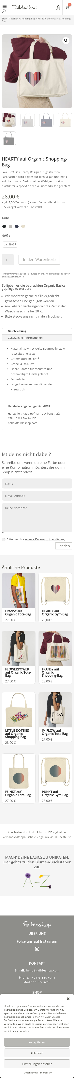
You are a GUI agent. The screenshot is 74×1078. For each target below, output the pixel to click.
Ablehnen (37, 1053)
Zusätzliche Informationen (25, 338)
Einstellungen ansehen (37, 1064)
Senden (63, 546)
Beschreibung (17, 331)
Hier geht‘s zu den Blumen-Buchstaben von (37, 864)
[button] (68, 999)
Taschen (13, 18)
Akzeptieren (37, 1042)
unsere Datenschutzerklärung (45, 539)
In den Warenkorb (39, 259)
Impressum (46, 1072)
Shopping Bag (28, 18)
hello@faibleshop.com (42, 970)
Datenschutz (31, 1072)
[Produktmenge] (8, 259)
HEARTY (19, 276)
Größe (6, 235)
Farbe (5, 218)
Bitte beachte (33, 539)
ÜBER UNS (37, 933)
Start (4, 18)
